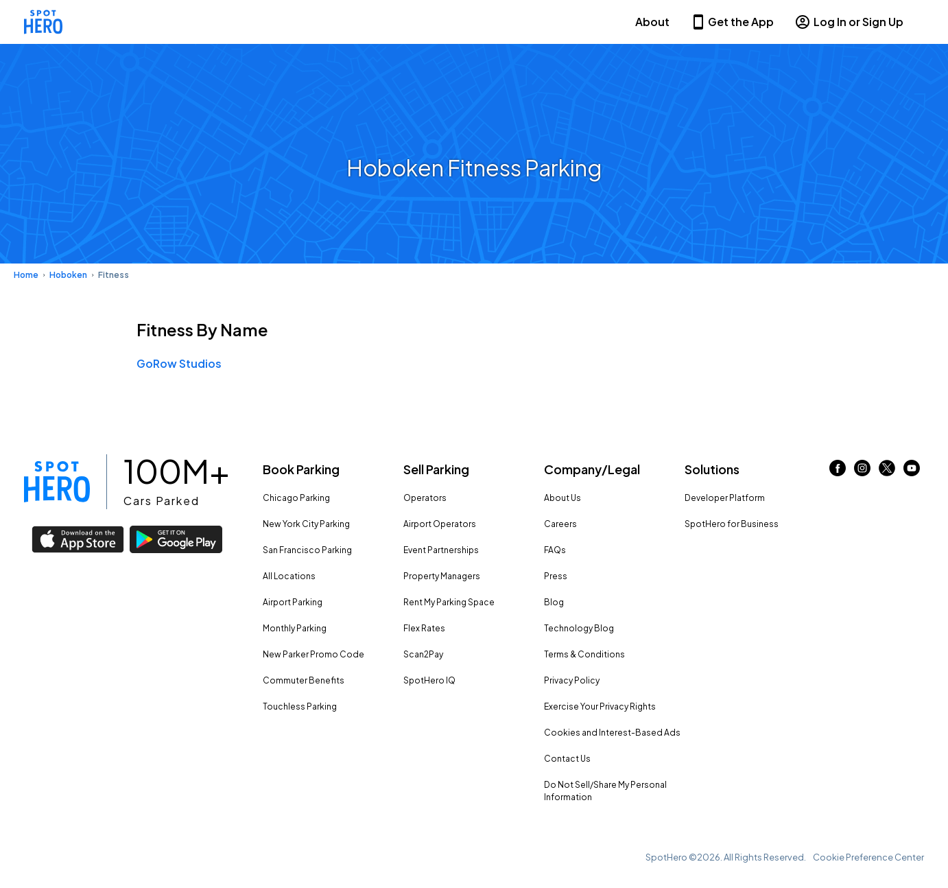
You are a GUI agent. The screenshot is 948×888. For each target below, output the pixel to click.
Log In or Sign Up (848, 22)
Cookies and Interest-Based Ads (612, 732)
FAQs (555, 550)
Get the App (732, 22)
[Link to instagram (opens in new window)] (862, 472)
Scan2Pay (423, 654)
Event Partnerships (441, 550)
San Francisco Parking (307, 550)
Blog (554, 602)
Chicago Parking (296, 498)
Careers (560, 524)
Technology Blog (579, 628)
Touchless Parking (300, 706)
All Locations (289, 576)
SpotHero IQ (429, 680)
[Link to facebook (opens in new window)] (837, 472)
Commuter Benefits (303, 680)
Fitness (113, 275)
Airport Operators (439, 524)
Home (26, 275)
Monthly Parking (295, 628)
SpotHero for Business (732, 524)
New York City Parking (306, 524)
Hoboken (68, 275)
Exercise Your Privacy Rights (600, 706)
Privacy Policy (572, 680)
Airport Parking (292, 602)
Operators (425, 498)
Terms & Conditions (584, 654)
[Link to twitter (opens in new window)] (887, 472)
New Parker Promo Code (313, 654)
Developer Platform (725, 498)
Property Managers (441, 576)
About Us (562, 498)
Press (555, 576)
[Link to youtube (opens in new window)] (911, 472)
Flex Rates (424, 628)
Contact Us (567, 758)
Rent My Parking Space (449, 602)
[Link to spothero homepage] (57, 482)
